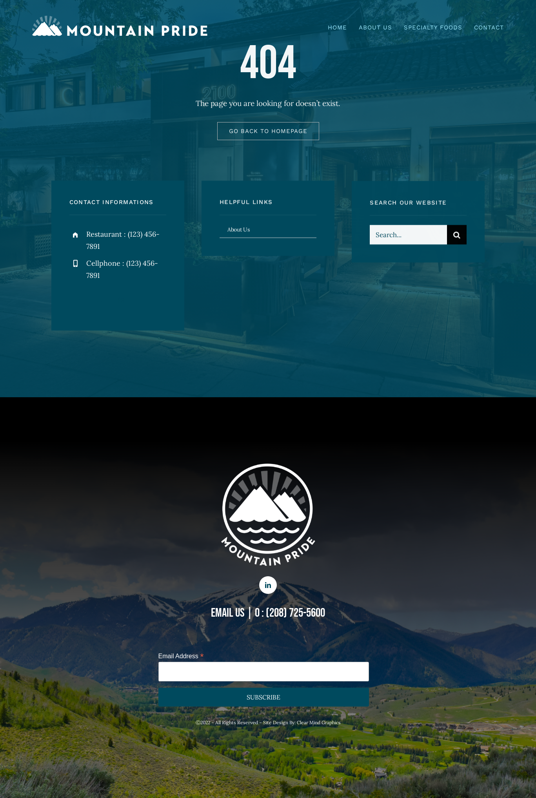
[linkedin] (268, 585)
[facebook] (78, 300)
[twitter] (100, 300)
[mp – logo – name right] (120, 19)
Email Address (181, 656)
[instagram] (121, 300)
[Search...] (408, 236)
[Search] (457, 236)
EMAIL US (228, 613)
